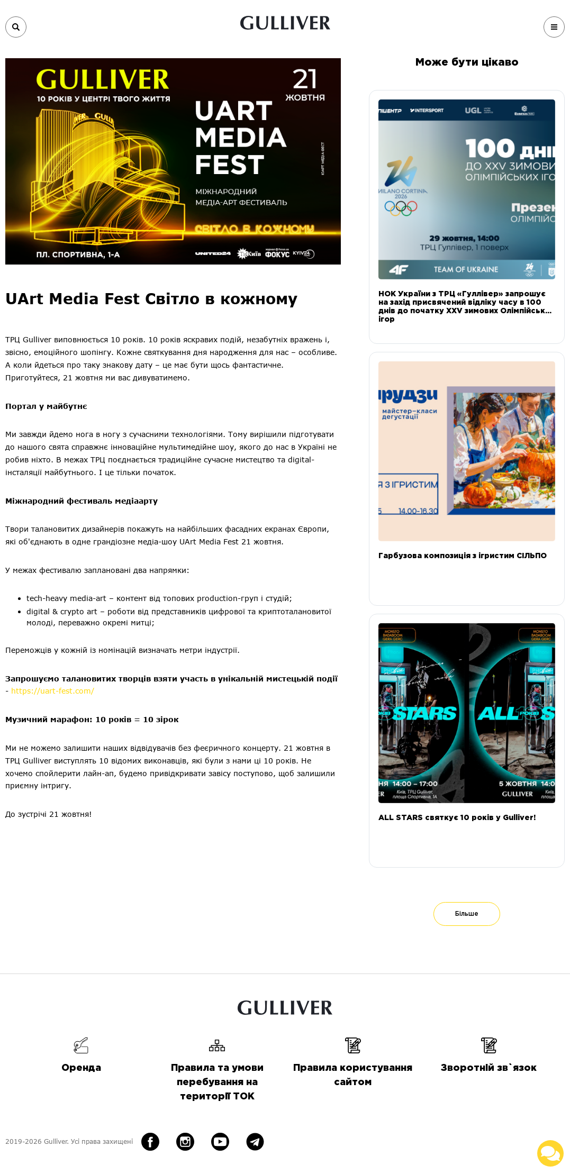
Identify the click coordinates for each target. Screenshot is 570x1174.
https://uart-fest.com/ (55, 690)
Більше (466, 914)
